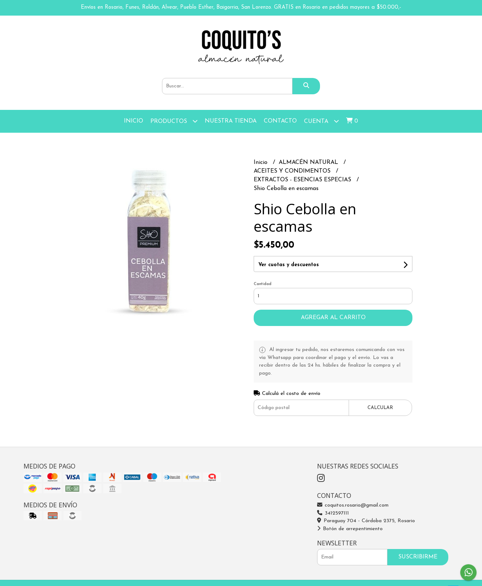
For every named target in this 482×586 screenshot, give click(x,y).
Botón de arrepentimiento (350, 529)
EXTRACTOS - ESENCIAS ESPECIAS (303, 180)
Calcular (380, 407)
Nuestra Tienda (231, 121)
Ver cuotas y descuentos (288, 265)
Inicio (133, 121)
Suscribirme (417, 557)
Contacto (280, 121)
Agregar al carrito (333, 318)
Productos (174, 121)
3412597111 (333, 513)
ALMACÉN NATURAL (309, 162)
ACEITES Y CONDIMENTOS (293, 171)
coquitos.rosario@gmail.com (352, 505)
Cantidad (262, 284)
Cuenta (321, 121)
